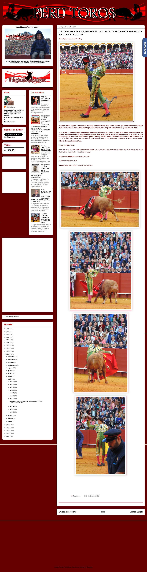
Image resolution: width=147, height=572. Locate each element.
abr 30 (12, 382)
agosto (10, 368)
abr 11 (12, 406)
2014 (8, 427)
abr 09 (12, 409)
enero (10, 421)
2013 (8, 430)
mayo (10, 376)
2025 (8, 328)
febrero (10, 418)
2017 (8, 351)
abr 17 (12, 398)
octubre (10, 362)
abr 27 (12, 387)
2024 (8, 331)
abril (10, 379)
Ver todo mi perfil (9, 122)
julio (9, 370)
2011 (8, 436)
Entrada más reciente (68, 512)
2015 (8, 425)
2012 (8, 433)
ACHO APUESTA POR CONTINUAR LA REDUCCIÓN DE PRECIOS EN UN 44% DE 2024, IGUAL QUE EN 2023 (41, 196)
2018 (8, 348)
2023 (8, 334)
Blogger (89, 567)
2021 (8, 340)
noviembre (11, 359)
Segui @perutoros (9, 137)
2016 (8, 354)
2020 (8, 343)
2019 (8, 345)
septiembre (11, 365)
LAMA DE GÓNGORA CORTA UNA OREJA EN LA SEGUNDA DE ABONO (45, 218)
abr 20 (12, 393)
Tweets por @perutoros (11, 316)
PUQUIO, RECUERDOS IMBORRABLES (46, 99)
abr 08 (12, 412)
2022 (8, 337)
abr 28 (12, 384)
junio (10, 373)
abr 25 (12, 390)
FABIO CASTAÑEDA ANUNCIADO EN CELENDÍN (46, 148)
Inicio (103, 512)
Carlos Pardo (11, 107)
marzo (10, 415)
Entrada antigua (136, 512)
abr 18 (12, 396)
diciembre (11, 356)
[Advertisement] (22, 541)
